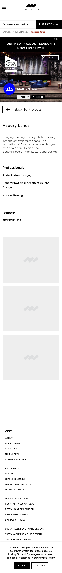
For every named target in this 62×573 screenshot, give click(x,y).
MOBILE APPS (12, 454)
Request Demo (38, 32)
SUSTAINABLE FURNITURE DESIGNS (23, 534)
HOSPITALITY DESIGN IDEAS (19, 504)
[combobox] (49, 24)
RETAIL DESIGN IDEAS (16, 515)
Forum (9, 474)
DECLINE (40, 565)
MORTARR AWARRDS (16, 490)
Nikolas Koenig (12, 195)
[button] (4, 7)
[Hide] (57, 38)
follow (24, 97)
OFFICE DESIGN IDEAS (16, 499)
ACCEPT (22, 565)
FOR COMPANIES (13, 443)
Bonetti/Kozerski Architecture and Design (26, 185)
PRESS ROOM (12, 468)
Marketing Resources (18, 484)
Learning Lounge (15, 479)
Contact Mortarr (15, 459)
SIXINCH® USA (11, 220)
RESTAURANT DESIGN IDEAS (20, 509)
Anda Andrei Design (16, 175)
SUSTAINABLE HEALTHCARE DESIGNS (24, 529)
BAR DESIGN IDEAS (15, 520)
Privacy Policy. (46, 557)
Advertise (11, 449)
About (9, 438)
